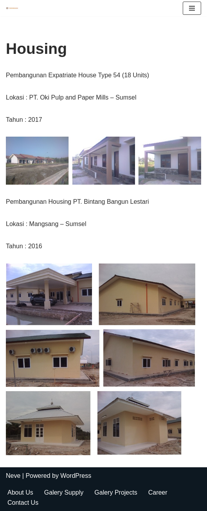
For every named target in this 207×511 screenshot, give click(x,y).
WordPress (75, 475)
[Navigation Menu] (192, 8)
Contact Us (22, 502)
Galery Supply (64, 492)
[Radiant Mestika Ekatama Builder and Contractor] (14, 8)
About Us (20, 492)
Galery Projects (115, 492)
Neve (13, 475)
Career (157, 492)
